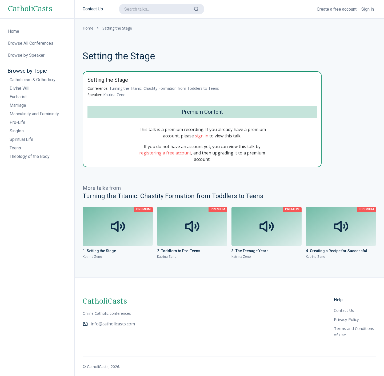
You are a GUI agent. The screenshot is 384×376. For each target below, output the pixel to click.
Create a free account (337, 9)
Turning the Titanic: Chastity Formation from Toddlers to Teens (164, 88)
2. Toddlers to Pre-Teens (178, 251)
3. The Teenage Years (250, 251)
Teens (15, 147)
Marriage (18, 105)
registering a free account (165, 153)
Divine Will (19, 88)
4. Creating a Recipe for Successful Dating (336, 251)
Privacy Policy (346, 319)
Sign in (367, 9)
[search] (161, 9)
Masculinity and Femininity (34, 113)
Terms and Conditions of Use (354, 331)
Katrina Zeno (114, 94)
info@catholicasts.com (109, 324)
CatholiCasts (30, 9)
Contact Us (93, 8)
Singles (17, 130)
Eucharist (18, 96)
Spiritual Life (21, 139)
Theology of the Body (30, 156)
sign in (201, 136)
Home (88, 28)
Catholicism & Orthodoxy (32, 79)
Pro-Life (17, 122)
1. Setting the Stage (99, 251)
